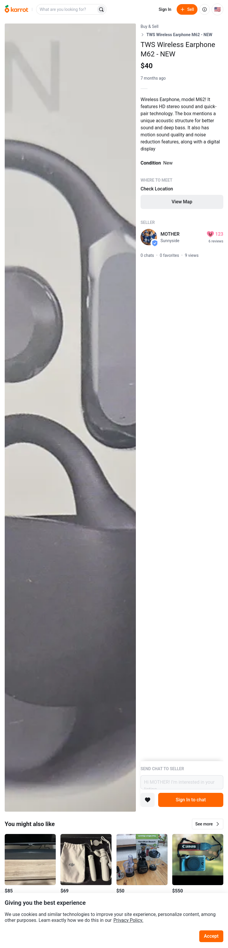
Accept (211, 936)
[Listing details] (182, 392)
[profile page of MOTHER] (149, 237)
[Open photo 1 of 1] (70, 418)
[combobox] (66, 9)
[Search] (101, 9)
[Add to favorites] (148, 800)
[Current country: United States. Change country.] (217, 9)
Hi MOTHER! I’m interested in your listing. (182, 782)
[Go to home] (16, 9)
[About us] (204, 9)
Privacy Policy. (128, 920)
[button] (207, 824)
